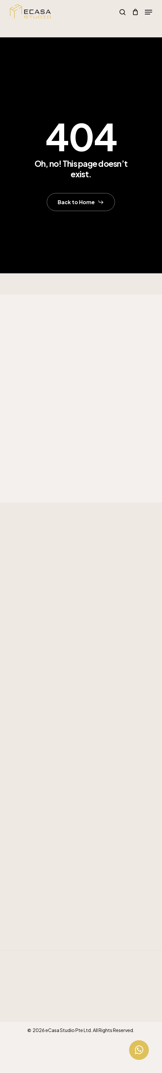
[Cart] (135, 12)
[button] (148, 12)
